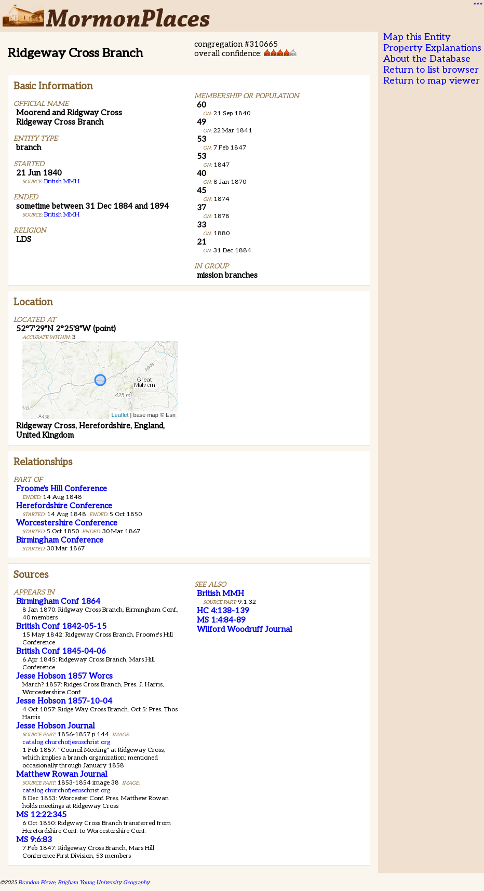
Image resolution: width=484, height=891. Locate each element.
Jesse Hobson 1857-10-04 (64, 701)
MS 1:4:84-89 (221, 620)
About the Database (426, 58)
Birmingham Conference (59, 540)
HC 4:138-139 (223, 610)
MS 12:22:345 (41, 814)
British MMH (61, 181)
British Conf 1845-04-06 (61, 651)
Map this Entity (417, 37)
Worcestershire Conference (66, 523)
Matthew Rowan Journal (61, 774)
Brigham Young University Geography (104, 882)
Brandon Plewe (36, 882)
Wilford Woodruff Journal (244, 629)
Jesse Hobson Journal (55, 726)
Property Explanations (432, 48)
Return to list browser (431, 69)
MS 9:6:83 (34, 839)
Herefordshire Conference (64, 505)
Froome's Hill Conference (61, 488)
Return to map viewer (431, 80)
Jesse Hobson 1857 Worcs (64, 676)
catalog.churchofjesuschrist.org (66, 742)
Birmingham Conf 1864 (58, 601)
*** (476, 5)
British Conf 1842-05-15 (61, 626)
